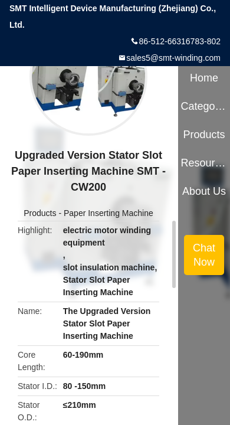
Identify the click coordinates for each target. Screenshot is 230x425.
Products (40, 213)
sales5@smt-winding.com (173, 58)
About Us (204, 191)
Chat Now (204, 255)
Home (204, 78)
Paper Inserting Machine (108, 213)
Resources (203, 163)
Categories (203, 106)
